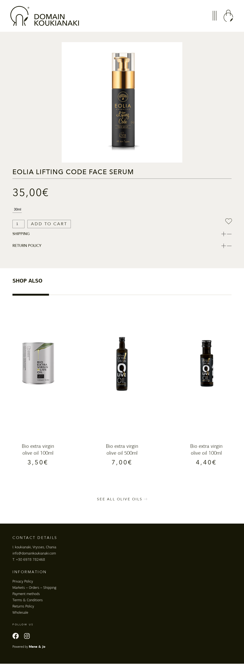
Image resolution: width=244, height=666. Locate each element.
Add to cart (54, 224)
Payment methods (26, 596)
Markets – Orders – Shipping (34, 590)
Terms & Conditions (27, 602)
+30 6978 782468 (30, 562)
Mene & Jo (37, 649)
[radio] (17, 210)
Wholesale (20, 615)
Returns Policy (23, 608)
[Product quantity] (18, 224)
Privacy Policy (22, 584)
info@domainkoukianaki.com (34, 555)
